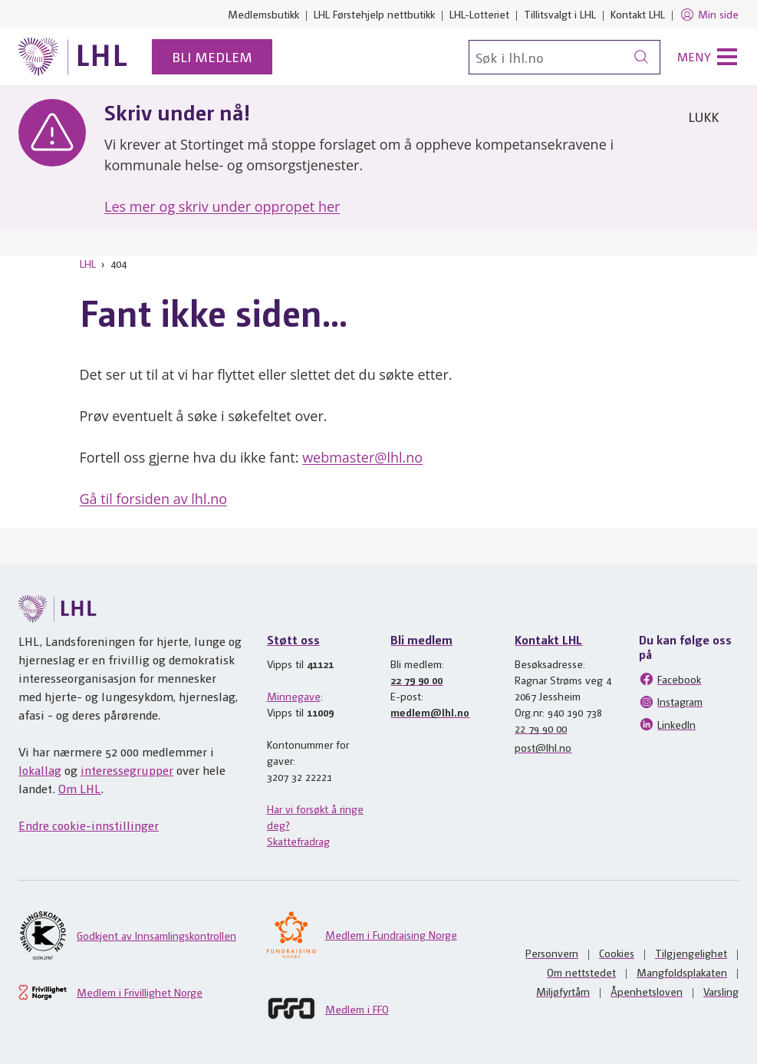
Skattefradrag (298, 841)
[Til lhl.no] (72, 57)
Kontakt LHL (638, 14)
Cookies (616, 953)
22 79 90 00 (416, 680)
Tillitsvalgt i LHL (560, 14)
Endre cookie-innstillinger (88, 825)
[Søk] (564, 57)
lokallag (39, 770)
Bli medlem (212, 56)
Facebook (670, 679)
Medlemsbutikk (263, 14)
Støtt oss (293, 639)
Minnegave (294, 696)
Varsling (721, 991)
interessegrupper (127, 770)
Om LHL (79, 788)
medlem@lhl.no (429, 712)
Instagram (671, 702)
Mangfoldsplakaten (682, 972)
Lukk (703, 116)
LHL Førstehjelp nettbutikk (374, 14)
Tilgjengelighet (691, 953)
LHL (88, 263)
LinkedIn (667, 724)
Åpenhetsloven (647, 991)
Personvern (551, 953)
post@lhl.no (543, 747)
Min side (709, 14)
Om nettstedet (581, 972)
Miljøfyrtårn (563, 991)
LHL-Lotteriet (479, 14)
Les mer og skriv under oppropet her (222, 206)
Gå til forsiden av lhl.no (154, 498)
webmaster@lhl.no (362, 457)
